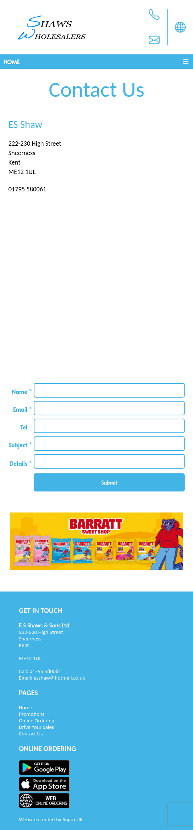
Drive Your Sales (36, 727)
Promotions (32, 714)
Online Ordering (36, 720)
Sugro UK (72, 819)
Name (19, 391)
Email (20, 409)
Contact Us (31, 733)
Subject (17, 445)
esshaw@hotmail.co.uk (59, 678)
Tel (23, 427)
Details (18, 463)
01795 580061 (45, 671)
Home (11, 62)
